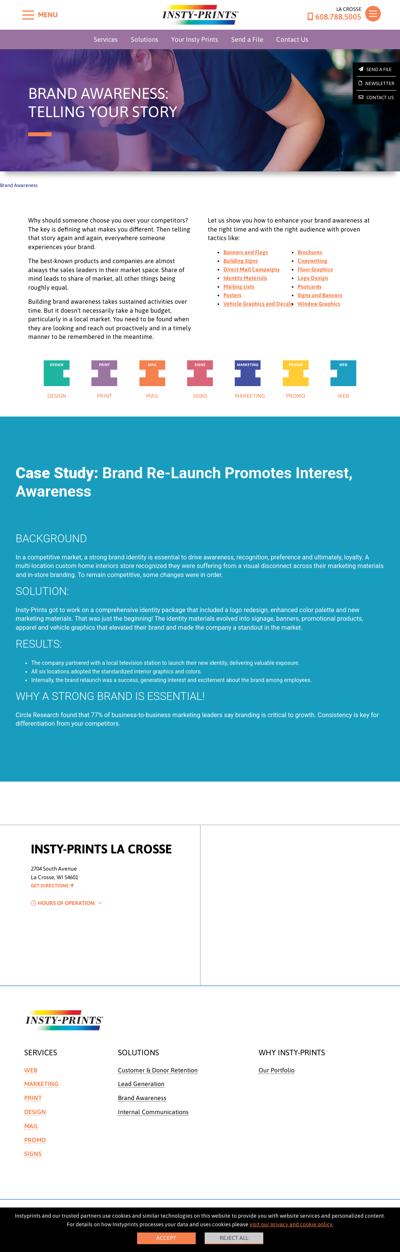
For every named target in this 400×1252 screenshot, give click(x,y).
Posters (232, 295)
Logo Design (313, 278)
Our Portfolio (277, 1070)
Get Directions (52, 886)
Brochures (310, 252)
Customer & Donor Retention (158, 1070)
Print (33, 1097)
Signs (32, 1153)
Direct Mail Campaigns (251, 269)
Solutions (144, 39)
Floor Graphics (315, 269)
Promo (35, 1139)
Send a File (247, 39)
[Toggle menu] (28, 15)
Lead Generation (141, 1083)
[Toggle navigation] (373, 13)
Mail (31, 1125)
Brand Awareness (142, 1097)
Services (106, 39)
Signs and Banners (320, 295)
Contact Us (292, 39)
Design (35, 1111)
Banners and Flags (245, 252)
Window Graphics (319, 304)
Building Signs (240, 261)
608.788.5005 (334, 16)
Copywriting (312, 261)
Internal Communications (153, 1111)
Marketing (41, 1083)
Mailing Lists (238, 286)
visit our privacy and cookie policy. (291, 1224)
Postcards (309, 286)
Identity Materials (245, 278)
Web (30, 1070)
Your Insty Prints (194, 39)
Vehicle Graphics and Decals (258, 304)
